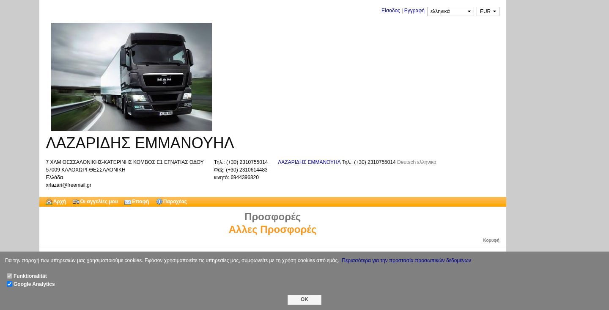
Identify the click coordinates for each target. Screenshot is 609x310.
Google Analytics (34, 284)
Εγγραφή (414, 11)
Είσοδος (390, 11)
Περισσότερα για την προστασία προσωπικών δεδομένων (406, 260)
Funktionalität (30, 276)
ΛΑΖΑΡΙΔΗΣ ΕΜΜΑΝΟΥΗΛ (310, 162)
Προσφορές (272, 216)
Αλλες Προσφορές (273, 229)
